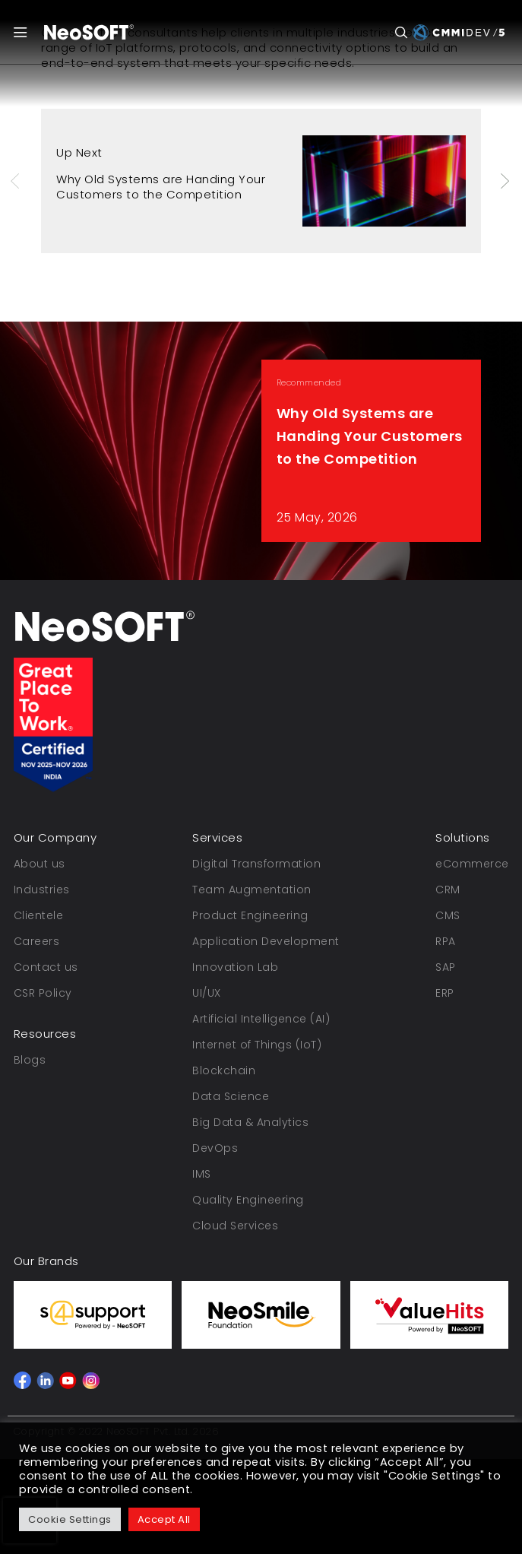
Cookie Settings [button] (70, 1519)
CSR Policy (43, 993)
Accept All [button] (164, 1519)
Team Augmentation (252, 889)
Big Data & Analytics (250, 1122)
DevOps (215, 1148)
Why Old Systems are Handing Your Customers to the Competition (160, 186)
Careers (37, 941)
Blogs (30, 1059)
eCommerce (472, 863)
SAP (445, 967)
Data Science (230, 1096)
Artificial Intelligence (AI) (261, 1018)
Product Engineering (250, 915)
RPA (445, 941)
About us (39, 863)
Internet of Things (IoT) (256, 1044)
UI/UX (206, 993)
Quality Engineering (248, 1199)
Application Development (266, 941)
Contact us (46, 967)
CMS (447, 915)
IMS (201, 1173)
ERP (444, 993)
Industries (42, 889)
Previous (17, 181)
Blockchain (223, 1070)
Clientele (39, 915)
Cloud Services (235, 1225)
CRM (447, 889)
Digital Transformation (256, 863)
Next (506, 181)
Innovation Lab (235, 967)
